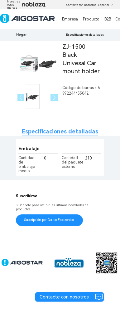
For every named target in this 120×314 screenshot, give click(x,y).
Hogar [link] (21, 35)
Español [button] (105, 5)
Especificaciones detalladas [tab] (60, 131)
